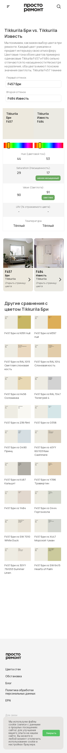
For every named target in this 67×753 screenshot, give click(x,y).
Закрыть (51, 733)
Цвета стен (13, 669)
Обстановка (13, 676)
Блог (8, 683)
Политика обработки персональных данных (20, 691)
